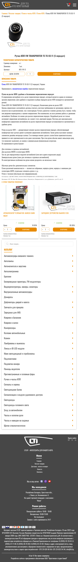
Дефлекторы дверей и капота (16, 302)
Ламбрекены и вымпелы (14, 343)
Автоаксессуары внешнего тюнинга (18, 256)
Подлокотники (10, 358)
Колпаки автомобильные (14, 333)
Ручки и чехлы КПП (12, 379)
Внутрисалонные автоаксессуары (18, 292)
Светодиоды (9, 400)
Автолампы (9, 261)
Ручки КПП (40, 13)
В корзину (56, 74)
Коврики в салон (11, 322)
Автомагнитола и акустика (15, 266)
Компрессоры (10, 328)
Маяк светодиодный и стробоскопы (19, 353)
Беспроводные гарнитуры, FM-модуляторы (22, 281)
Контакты (39, 472)
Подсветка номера (12, 364)
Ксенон (7, 338)
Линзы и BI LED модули (14, 348)
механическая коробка (20, 88)
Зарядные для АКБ (12, 312)
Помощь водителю (12, 369)
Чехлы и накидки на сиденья (16, 420)
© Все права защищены (39, 555)
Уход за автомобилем (13, 410)
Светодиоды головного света (16, 405)
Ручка (4, 84)
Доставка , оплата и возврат (39, 466)
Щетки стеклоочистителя (14, 425)
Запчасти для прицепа (13, 307)
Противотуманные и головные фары (19, 374)
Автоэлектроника (11, 271)
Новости (39, 469)
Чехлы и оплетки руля (13, 415)
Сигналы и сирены (12, 384)
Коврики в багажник (12, 317)
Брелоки (7, 276)
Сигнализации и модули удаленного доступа (23, 394)
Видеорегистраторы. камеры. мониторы (21, 286)
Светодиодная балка (13, 389)
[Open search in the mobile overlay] (39, 244)
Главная (4, 13)
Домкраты (8, 297)
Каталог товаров (14, 13)
